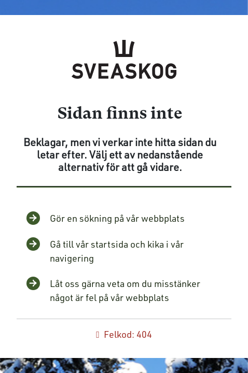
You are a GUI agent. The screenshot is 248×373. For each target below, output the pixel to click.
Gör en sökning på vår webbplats (117, 218)
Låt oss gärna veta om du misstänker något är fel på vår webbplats (125, 290)
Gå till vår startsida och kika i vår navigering (117, 251)
